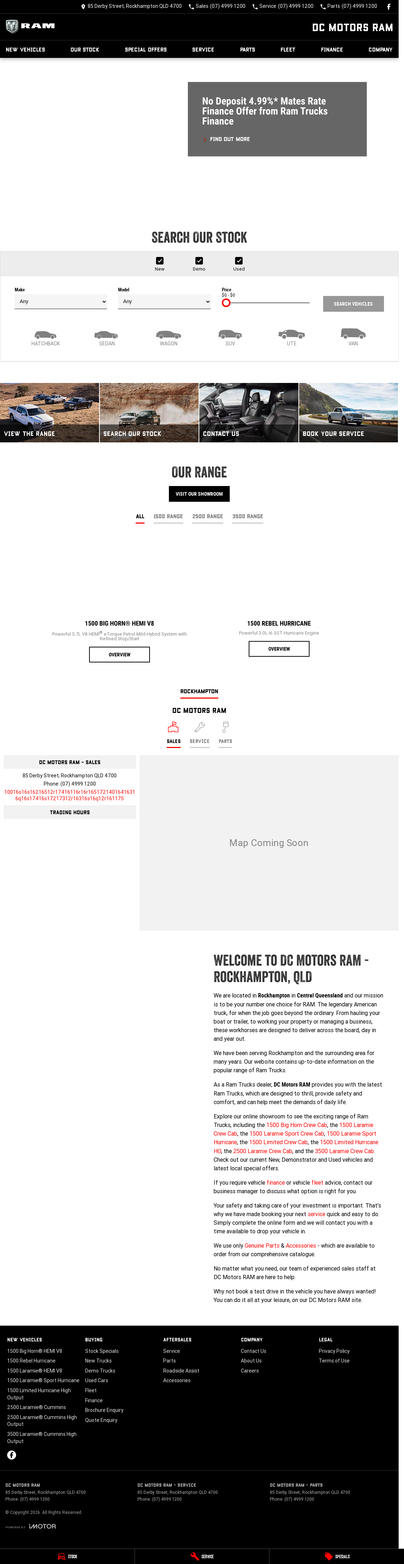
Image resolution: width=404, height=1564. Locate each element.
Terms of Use (334, 1360)
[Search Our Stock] (149, 412)
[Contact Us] (131, 6)
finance (276, 1182)
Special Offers (146, 49)
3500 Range (247, 516)
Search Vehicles (353, 304)
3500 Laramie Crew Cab (344, 1151)
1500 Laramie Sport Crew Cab (286, 1133)
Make (61, 298)
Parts (247, 49)
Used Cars (96, 1380)
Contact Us (253, 1351)
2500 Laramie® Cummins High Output (42, 1421)
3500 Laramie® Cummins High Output (42, 1437)
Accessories (301, 1245)
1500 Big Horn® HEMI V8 (34, 1351)
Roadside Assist (181, 1371)
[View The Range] (49, 412)
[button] (199, 133)
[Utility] (291, 336)
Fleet (288, 49)
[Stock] (67, 1556)
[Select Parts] (225, 735)
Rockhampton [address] (199, 691)
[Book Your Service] (348, 412)
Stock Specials (101, 1351)
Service (203, 49)
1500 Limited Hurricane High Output (39, 1394)
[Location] (174, 735)
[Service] (202, 1556)
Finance (332, 49)
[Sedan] (107, 336)
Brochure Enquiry (104, 1410)
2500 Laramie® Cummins (36, 1407)
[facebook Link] (388, 6)
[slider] (226, 302)
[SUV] (230, 336)
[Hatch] (45, 336)
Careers (250, 1371)
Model (164, 298)
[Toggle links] (30, 1526)
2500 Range (207, 516)
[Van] (353, 336)
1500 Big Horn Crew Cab (296, 1124)
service (316, 1214)
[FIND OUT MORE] (226, 137)
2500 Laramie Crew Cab (262, 1151)
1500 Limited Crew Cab (278, 1142)
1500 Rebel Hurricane (31, 1360)
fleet (317, 1182)
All (140, 516)
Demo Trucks (100, 1371)
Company (381, 49)
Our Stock (84, 49)
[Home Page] (32, 27)
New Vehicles (25, 49)
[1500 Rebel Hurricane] (279, 596)
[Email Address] (69, 795)
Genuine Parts (262, 1245)
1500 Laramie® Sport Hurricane (43, 1380)
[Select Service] (200, 735)
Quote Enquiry (101, 1420)
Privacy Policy (334, 1351)
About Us (251, 1360)
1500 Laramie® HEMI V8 (34, 1371)
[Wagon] (168, 336)
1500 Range (168, 516)
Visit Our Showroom (199, 494)
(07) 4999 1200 (78, 784)
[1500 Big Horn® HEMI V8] (119, 599)
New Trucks (98, 1360)
